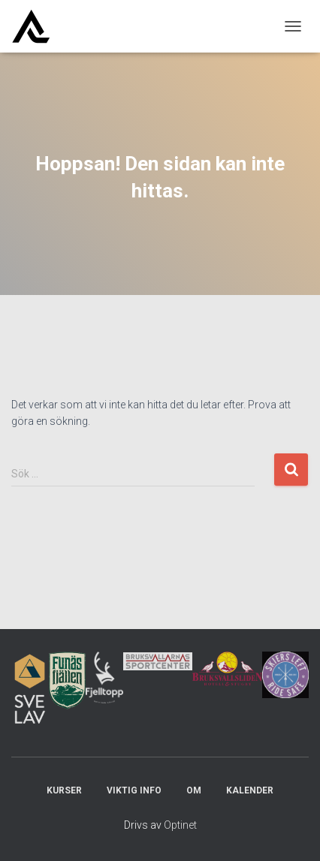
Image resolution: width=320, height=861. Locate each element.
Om (193, 790)
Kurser (64, 790)
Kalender (249, 790)
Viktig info (134, 790)
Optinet (180, 825)
